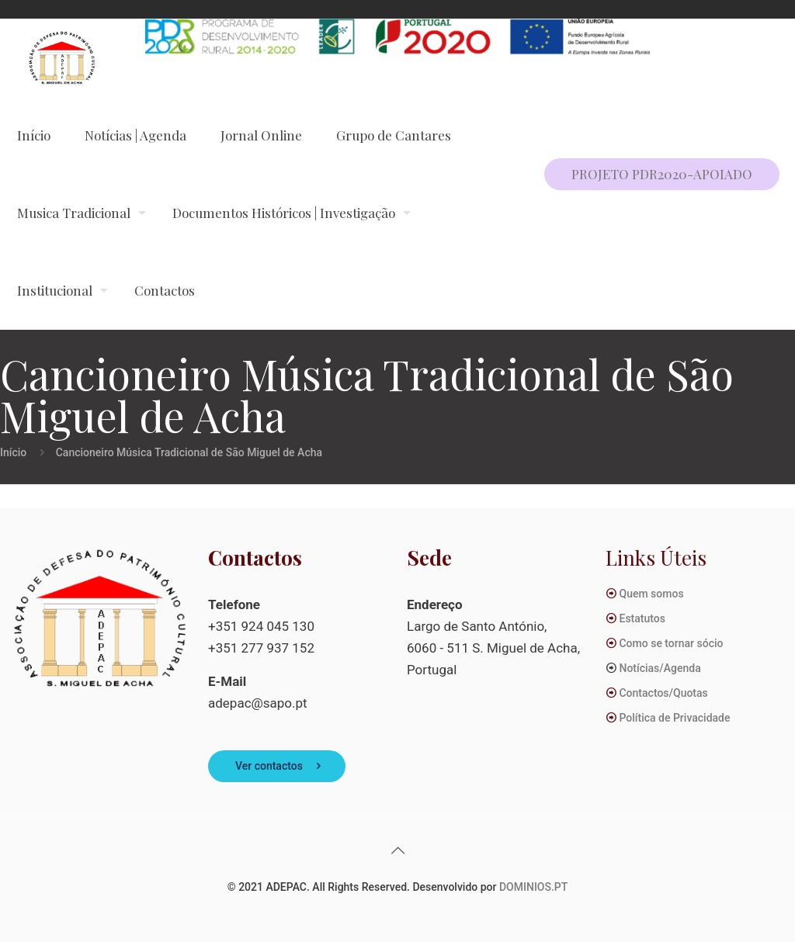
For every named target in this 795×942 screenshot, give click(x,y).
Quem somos (651, 593)
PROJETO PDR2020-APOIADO (661, 173)
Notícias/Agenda (659, 668)
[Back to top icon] (397, 850)
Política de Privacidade (674, 718)
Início (13, 452)
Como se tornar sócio (671, 643)
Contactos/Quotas (663, 693)
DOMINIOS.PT (533, 887)
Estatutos (642, 618)
